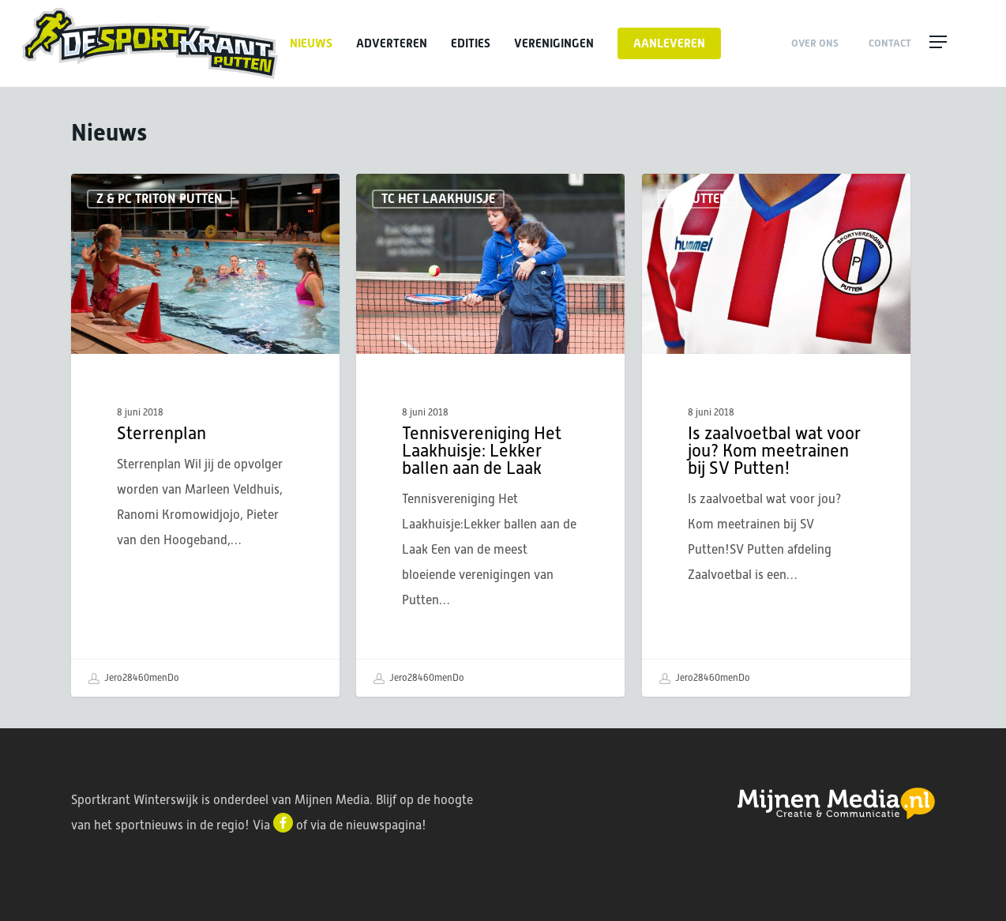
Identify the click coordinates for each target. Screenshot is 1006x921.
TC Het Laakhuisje (438, 198)
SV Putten (697, 198)
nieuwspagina (384, 825)
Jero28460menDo (133, 678)
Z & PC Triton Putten (159, 198)
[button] (955, 43)
